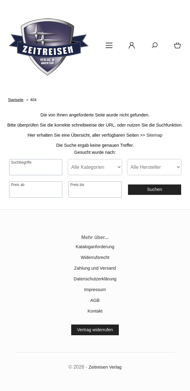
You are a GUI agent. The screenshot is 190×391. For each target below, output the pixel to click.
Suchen (154, 189)
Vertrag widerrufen (95, 329)
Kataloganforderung (95, 246)
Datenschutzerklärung (95, 278)
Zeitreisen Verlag (105, 367)
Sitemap (154, 135)
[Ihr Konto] (129, 47)
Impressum (95, 289)
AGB (95, 300)
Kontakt (95, 311)
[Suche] (152, 47)
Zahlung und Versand (95, 268)
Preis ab (17, 185)
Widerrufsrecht (95, 257)
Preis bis (77, 185)
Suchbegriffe (21, 162)
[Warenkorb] (176, 47)
